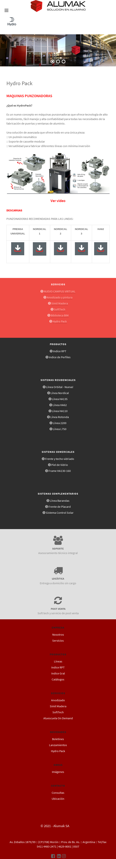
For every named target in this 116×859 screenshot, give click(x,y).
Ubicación (58, 798)
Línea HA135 (60, 399)
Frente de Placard (59, 506)
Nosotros (58, 634)
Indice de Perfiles (60, 357)
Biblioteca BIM (60, 315)
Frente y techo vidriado (59, 459)
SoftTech (59, 309)
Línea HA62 (60, 405)
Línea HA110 (60, 411)
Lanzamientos (58, 745)
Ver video (58, 200)
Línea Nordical (60, 393)
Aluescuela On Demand (58, 718)
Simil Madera (59, 303)
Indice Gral (58, 673)
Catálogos (58, 679)
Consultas (58, 792)
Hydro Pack (60, 321)
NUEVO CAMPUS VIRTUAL (59, 291)
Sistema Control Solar (60, 512)
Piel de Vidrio (59, 465)
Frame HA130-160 (59, 471)
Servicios (58, 640)
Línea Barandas (59, 500)
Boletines (58, 739)
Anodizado (58, 700)
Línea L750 (59, 429)
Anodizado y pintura (59, 297)
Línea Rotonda (59, 417)
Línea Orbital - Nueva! (59, 387)
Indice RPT (59, 351)
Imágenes (58, 772)
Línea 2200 (59, 423)
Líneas (58, 661)
